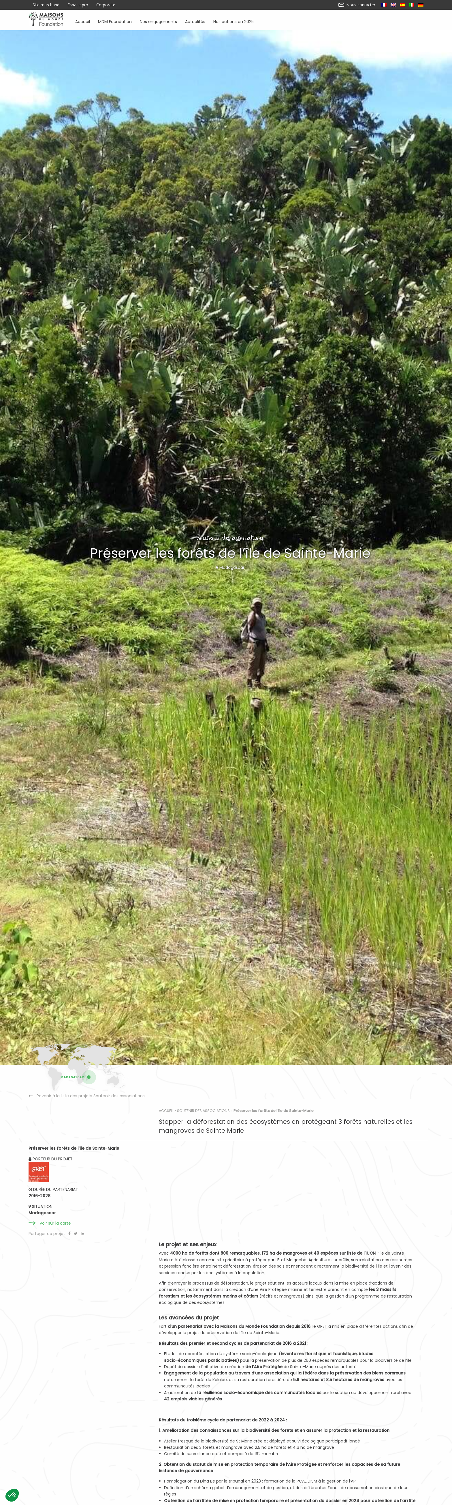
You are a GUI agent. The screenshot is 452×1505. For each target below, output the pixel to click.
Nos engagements (158, 21)
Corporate (105, 5)
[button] (12, 1495)
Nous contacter (357, 5)
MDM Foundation (115, 21)
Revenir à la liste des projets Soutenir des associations (91, 1190)
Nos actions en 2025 (233, 21)
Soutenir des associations (215, 1147)
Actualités (195, 21)
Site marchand (46, 5)
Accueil (82, 21)
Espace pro (77, 5)
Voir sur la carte (55, 1275)
